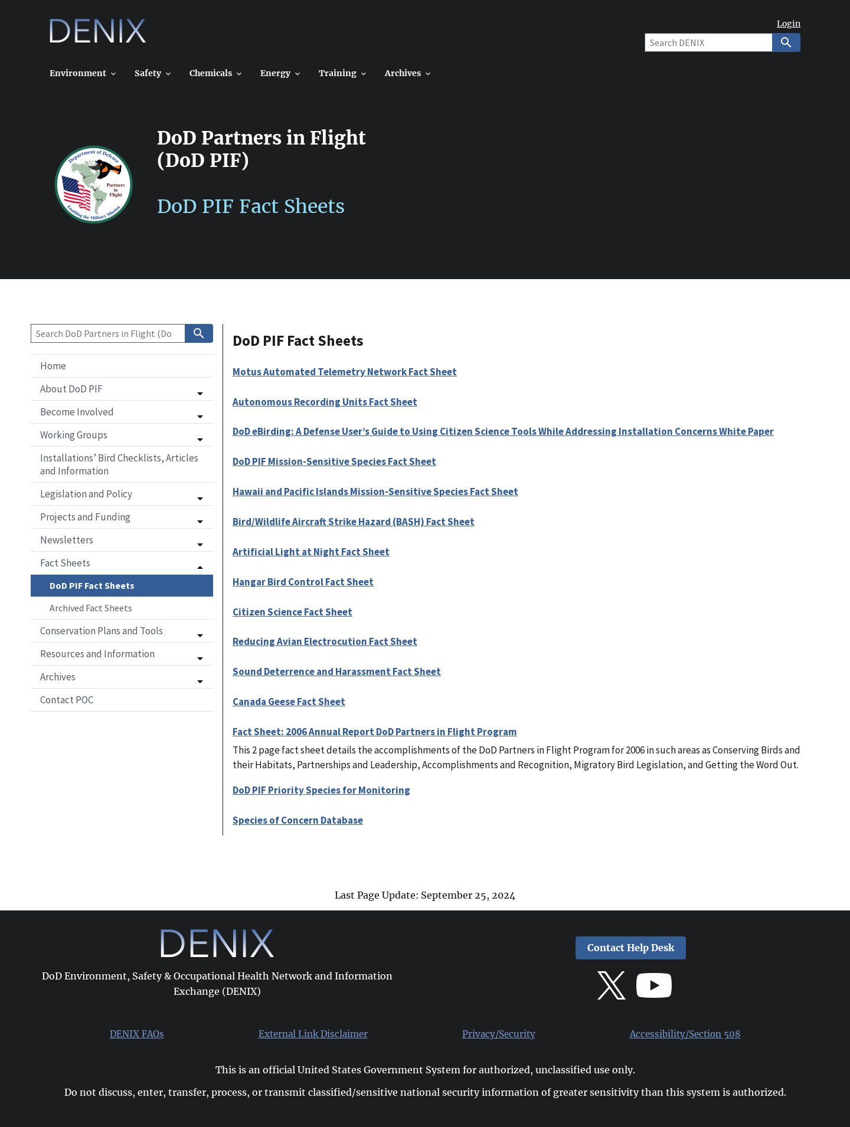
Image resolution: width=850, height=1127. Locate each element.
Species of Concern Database (298, 820)
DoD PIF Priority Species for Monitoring (321, 790)
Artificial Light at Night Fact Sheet (311, 551)
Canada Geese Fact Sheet (289, 701)
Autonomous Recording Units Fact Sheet (325, 401)
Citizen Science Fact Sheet (292, 611)
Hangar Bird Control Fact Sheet (303, 581)
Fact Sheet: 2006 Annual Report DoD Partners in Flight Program (375, 731)
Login (788, 24)
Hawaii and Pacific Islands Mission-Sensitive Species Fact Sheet (375, 491)
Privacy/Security (498, 1034)
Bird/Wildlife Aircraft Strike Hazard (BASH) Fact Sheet (354, 521)
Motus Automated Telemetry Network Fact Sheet (345, 371)
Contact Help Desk (630, 948)
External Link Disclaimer (313, 1034)
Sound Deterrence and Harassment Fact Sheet (337, 671)
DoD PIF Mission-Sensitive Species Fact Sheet (334, 461)
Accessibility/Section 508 (685, 1034)
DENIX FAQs (137, 1034)
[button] (122, 389)
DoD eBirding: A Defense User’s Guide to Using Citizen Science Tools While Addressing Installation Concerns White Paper (503, 431)
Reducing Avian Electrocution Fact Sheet (325, 641)
